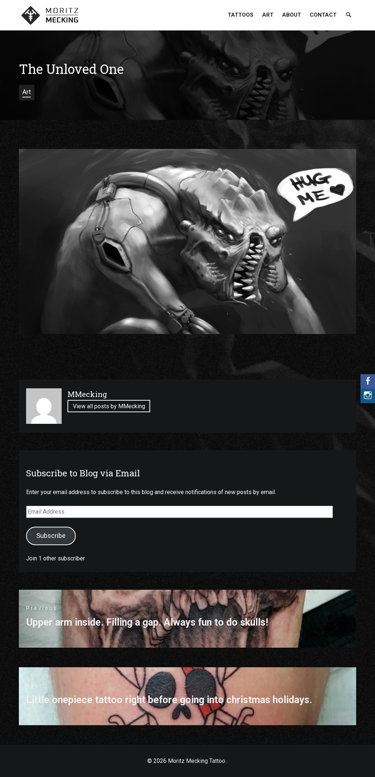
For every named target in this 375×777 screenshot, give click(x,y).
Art (267, 15)
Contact (323, 15)
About (291, 15)
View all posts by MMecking (109, 406)
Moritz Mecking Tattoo (196, 760)
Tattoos (241, 15)
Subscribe (51, 535)
